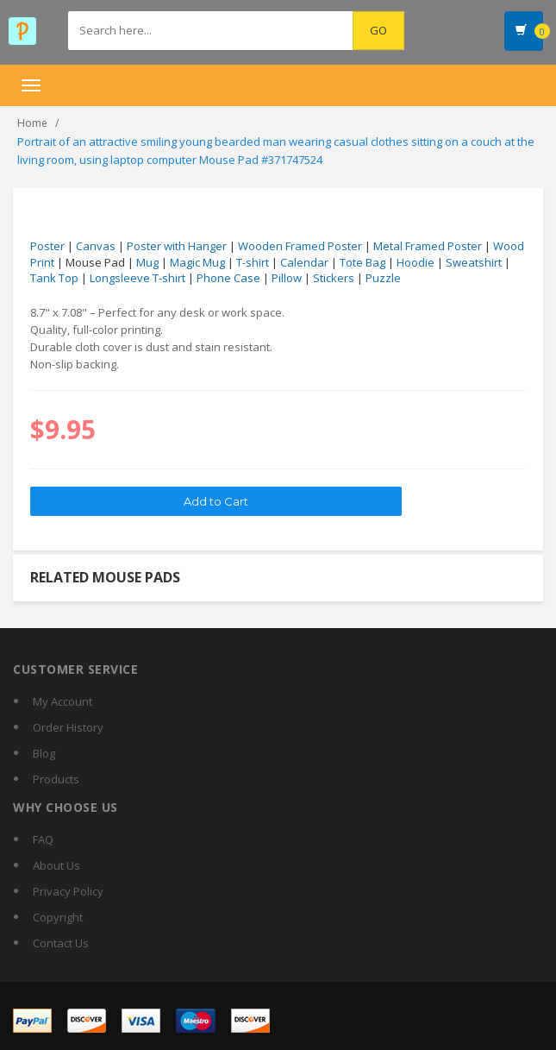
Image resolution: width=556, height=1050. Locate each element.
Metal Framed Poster (427, 246)
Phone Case (228, 278)
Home (32, 123)
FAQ (43, 839)
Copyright (58, 917)
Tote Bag (362, 262)
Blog (44, 753)
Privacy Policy (68, 891)
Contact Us (61, 943)
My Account (62, 701)
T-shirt (252, 262)
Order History (68, 727)
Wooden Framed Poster (300, 246)
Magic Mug (197, 262)
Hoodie (415, 262)
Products (56, 779)
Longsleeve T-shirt (137, 278)
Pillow (287, 278)
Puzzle (383, 278)
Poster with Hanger (177, 246)
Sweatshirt (474, 262)
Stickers (333, 278)
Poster (47, 246)
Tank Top (54, 278)
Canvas (96, 246)
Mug (147, 262)
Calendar (304, 262)
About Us (56, 865)
